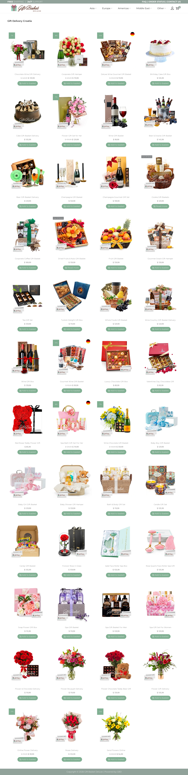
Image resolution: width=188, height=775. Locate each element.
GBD (119, 772)
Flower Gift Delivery (160, 689)
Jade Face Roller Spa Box (116, 566)
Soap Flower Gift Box (27, 627)
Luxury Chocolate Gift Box (116, 381)
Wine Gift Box (27, 381)
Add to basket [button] (27, 83)
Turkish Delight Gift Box (72, 320)
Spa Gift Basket (72, 627)
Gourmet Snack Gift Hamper (160, 258)
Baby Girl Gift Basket (27, 504)
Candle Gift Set (160, 504)
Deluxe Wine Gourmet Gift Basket (116, 74)
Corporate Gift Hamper (72, 74)
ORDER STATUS (156, 2)
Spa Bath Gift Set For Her (72, 443)
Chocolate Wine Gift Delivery (27, 74)
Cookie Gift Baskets (160, 197)
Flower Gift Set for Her (72, 136)
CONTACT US (174, 2)
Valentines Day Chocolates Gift (160, 381)
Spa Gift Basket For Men (116, 627)
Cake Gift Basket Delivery (27, 136)
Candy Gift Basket (28, 566)
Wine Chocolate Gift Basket (116, 443)
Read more (160, 206)
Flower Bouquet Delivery (72, 689)
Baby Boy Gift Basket (160, 443)
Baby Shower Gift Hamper (71, 504)
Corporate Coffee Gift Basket (27, 258)
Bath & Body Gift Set (116, 504)
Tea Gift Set (28, 320)
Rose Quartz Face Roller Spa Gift (160, 566)
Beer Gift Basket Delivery (27, 197)
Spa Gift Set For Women (160, 627)
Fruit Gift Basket (116, 258)
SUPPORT (35, 2)
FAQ (144, 2)
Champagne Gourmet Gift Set (116, 197)
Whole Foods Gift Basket (116, 320)
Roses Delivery (71, 750)
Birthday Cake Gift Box (160, 74)
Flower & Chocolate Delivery (27, 689)
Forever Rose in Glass (71, 566)
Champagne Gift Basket (71, 197)
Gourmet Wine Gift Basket (72, 381)
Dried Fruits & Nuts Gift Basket (71, 258)
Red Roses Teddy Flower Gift (27, 443)
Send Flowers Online (116, 750)
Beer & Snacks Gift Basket (160, 136)
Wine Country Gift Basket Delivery (160, 320)
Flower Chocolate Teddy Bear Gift (116, 689)
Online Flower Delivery (27, 750)
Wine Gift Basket (116, 136)
